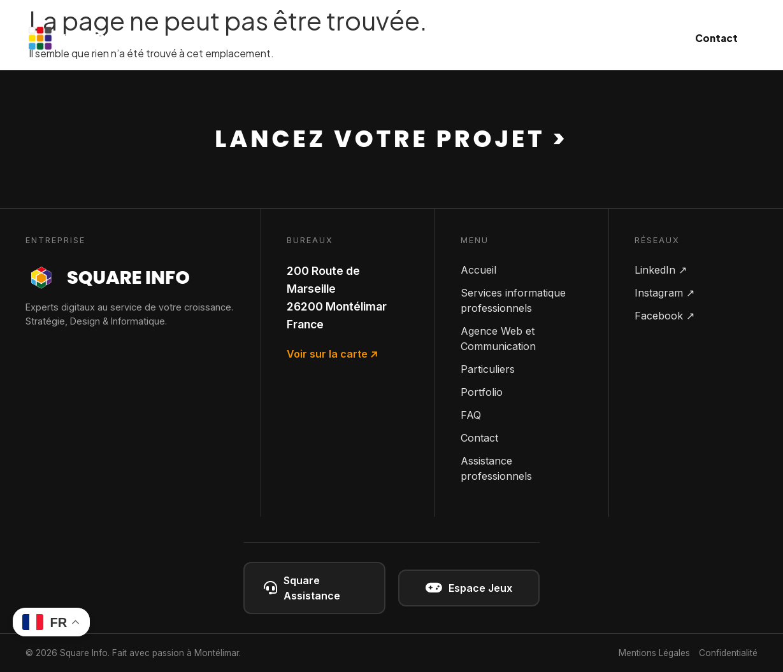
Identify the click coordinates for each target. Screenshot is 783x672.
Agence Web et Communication (498, 339)
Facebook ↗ (664, 315)
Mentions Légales (654, 653)
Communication (420, 37)
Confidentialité (728, 653)
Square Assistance (302, 588)
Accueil (478, 269)
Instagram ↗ (664, 292)
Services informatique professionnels (513, 300)
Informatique (310, 37)
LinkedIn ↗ (661, 269)
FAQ (471, 415)
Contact (716, 38)
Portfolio (482, 392)
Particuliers (524, 37)
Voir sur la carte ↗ (332, 353)
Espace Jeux (469, 587)
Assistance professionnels (496, 468)
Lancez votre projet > (391, 138)
